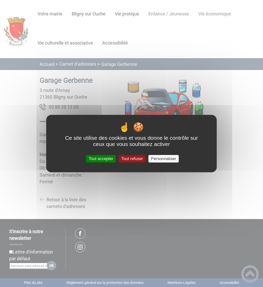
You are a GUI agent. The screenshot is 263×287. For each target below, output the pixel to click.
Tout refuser (132, 158)
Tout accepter (101, 158)
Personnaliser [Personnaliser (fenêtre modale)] (163, 158)
